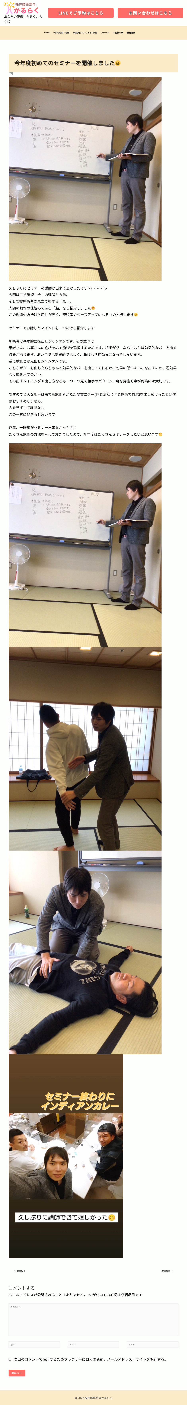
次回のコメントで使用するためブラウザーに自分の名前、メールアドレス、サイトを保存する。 (91, 1359)
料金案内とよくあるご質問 (85, 32)
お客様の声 (118, 32)
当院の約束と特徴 (61, 32)
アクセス (105, 32)
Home (46, 32)
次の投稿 (167, 1270)
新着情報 (131, 32)
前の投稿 (19, 1270)
